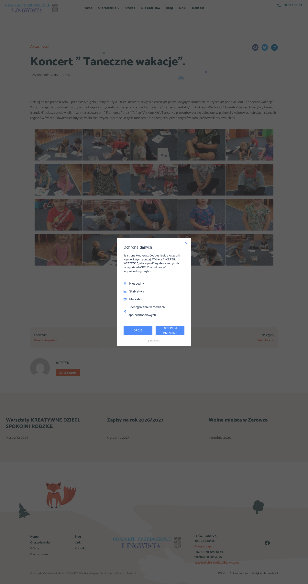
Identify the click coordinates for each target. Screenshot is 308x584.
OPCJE (138, 330)
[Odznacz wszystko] (186, 243)
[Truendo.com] (154, 340)
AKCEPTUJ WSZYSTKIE (170, 330)
